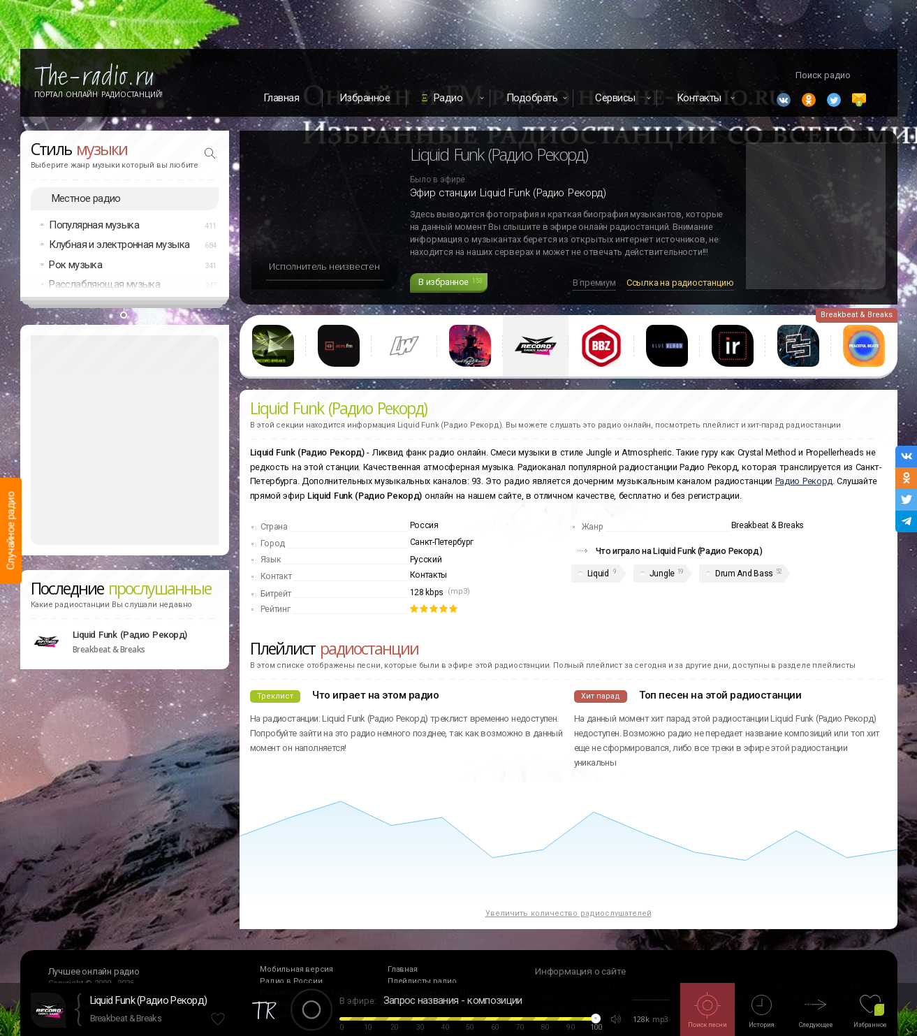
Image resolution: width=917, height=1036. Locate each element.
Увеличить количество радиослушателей (568, 913)
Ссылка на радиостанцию (680, 282)
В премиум (594, 282)
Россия (424, 525)
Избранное (364, 98)
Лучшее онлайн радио (94, 971)
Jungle (662, 573)
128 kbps (427, 592)
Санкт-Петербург (442, 542)
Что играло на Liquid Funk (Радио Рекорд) (679, 551)
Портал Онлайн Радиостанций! (98, 94)
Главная (281, 98)
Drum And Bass (744, 573)
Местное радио (86, 198)
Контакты (429, 575)
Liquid (598, 573)
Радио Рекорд (803, 481)
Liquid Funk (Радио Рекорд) (148, 1000)
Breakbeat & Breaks (125, 1018)
